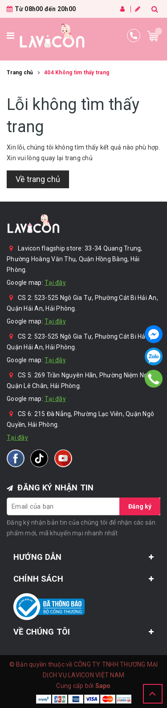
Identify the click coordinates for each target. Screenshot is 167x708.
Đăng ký (137, 9)
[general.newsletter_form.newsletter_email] (83, 506)
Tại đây (55, 282)
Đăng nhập (122, 9)
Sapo (103, 685)
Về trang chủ (38, 179)
